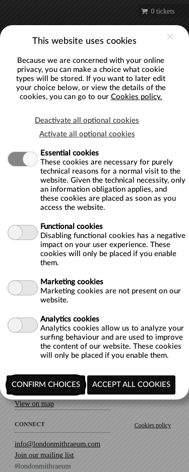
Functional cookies (71, 226)
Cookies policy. (136, 97)
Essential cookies (69, 153)
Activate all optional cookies (87, 134)
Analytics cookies (69, 319)
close (170, 36)
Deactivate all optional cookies (87, 120)
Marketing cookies (71, 282)
